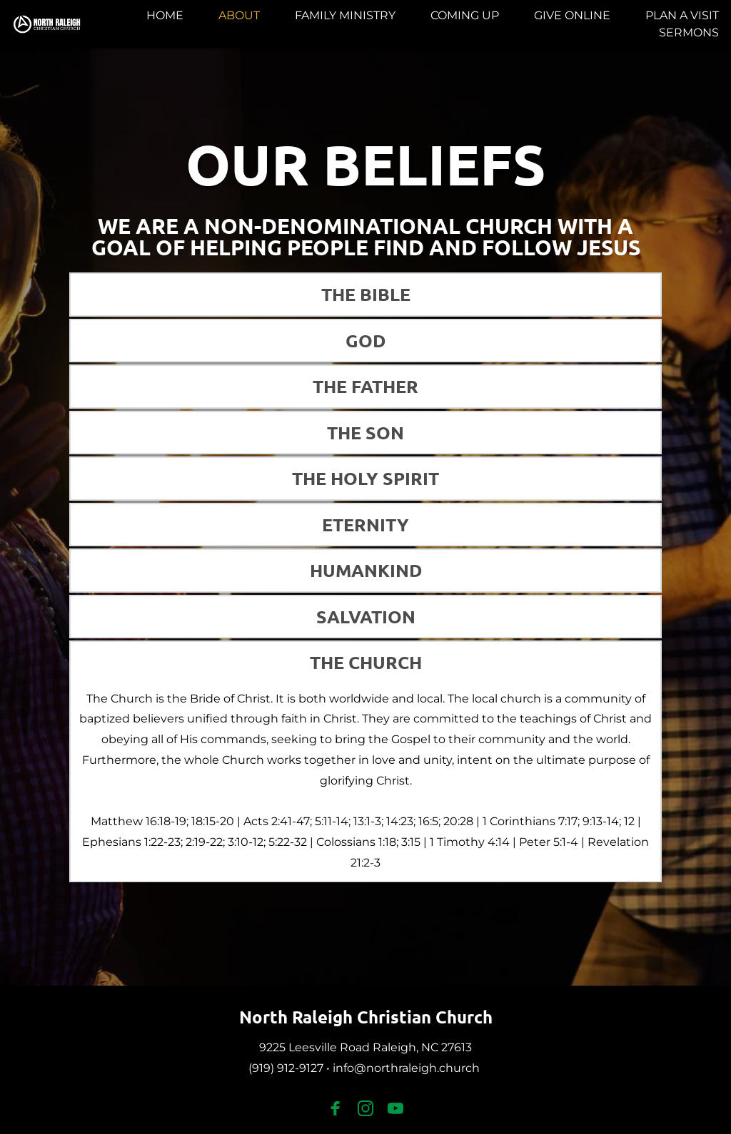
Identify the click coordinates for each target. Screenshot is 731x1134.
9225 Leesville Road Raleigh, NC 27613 (365, 1047)
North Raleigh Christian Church (366, 1017)
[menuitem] (165, 15)
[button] (366, 294)
